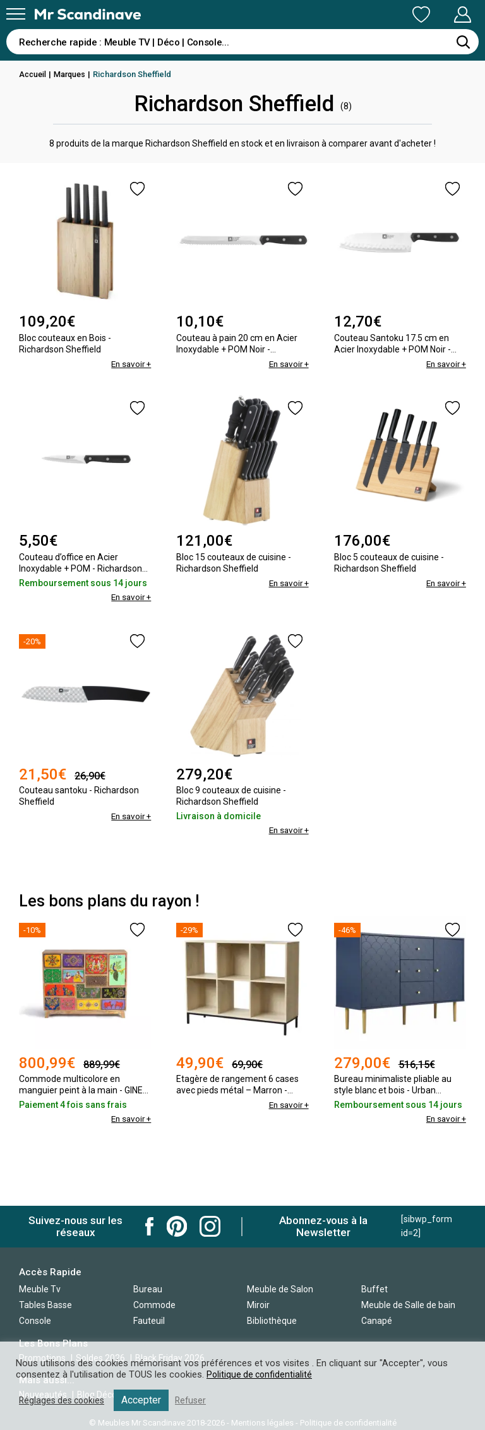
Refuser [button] (197, 1400)
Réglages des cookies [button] (64, 1400)
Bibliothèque (272, 1321)
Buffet (374, 1289)
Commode (154, 1305)
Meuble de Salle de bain (408, 1305)
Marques (72, 74)
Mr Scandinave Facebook (149, 1226)
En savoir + (129, 364)
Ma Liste (355, 14)
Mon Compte (439, 14)
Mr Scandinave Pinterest (177, 1226)
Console (35, 1321)
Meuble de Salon (280, 1289)
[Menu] (15, 14)
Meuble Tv (40, 1289)
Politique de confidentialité (261, 1374)
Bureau (147, 1289)
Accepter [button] (147, 1400)
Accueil (33, 74)
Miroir (258, 1305)
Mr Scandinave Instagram (210, 1226)
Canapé (376, 1321)
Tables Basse (45, 1305)
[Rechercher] (463, 41)
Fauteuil (149, 1321)
